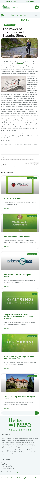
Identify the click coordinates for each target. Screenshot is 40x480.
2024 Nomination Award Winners (17, 237)
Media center (30, 1)
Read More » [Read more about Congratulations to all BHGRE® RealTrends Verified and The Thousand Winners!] (7, 328)
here (2, 137)
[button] (37, 7)
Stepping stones (29, 159)
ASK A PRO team (21, 64)
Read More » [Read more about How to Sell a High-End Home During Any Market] (7, 408)
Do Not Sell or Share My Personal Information (24, 478)
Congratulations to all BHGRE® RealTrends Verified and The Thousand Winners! (18, 317)
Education (7, 24)
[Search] (37, 413)
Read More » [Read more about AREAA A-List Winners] (7, 208)
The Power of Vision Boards (11, 146)
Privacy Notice (5, 478)
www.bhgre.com (17, 472)
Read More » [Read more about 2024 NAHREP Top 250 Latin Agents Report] (7, 286)
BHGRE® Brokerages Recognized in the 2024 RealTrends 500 (19, 358)
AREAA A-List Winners (12, 199)
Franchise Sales (11, 1)
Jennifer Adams (7, 159)
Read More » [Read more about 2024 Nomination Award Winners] (7, 246)
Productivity (11, 24)
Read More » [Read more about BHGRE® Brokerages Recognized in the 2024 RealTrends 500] (7, 368)
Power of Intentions (18, 159)
